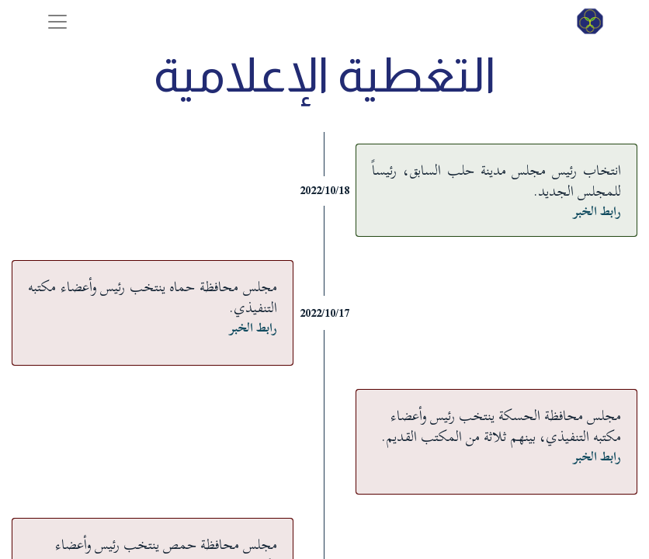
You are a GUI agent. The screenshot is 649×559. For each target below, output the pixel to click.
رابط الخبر (597, 211)
